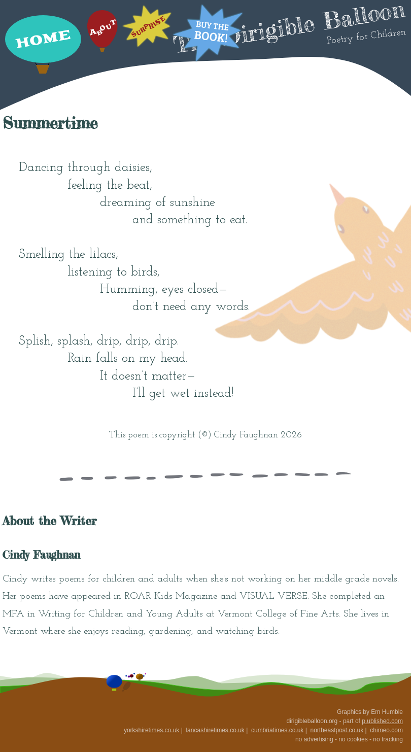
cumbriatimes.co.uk (277, 730)
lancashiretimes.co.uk (215, 730)
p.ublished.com (382, 721)
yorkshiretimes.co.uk (151, 730)
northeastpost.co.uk (336, 730)
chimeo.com (386, 730)
